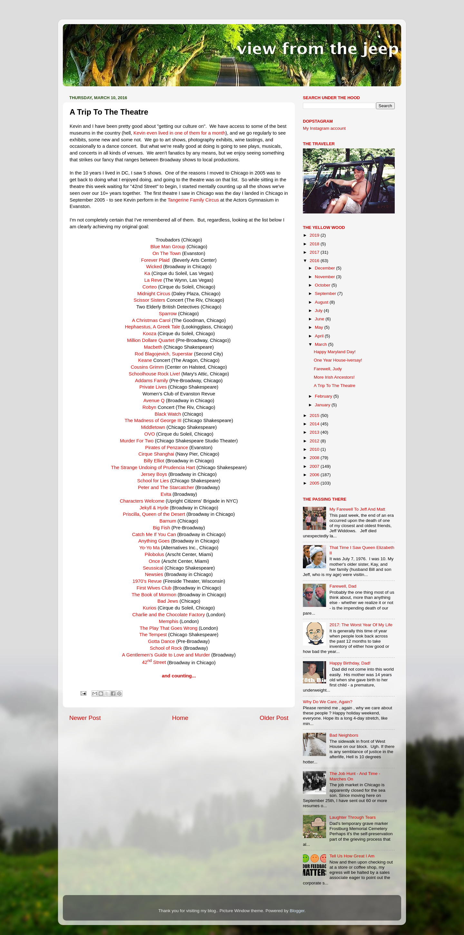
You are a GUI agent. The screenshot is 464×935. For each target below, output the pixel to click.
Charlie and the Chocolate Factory (168, 614)
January (323, 404)
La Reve (153, 280)
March (321, 344)
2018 (315, 243)
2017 (315, 252)
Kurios (149, 607)
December (325, 268)
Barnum (168, 521)
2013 (315, 432)
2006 (315, 474)
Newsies (154, 574)
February (324, 396)
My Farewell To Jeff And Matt (357, 509)
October (323, 285)
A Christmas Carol (151, 320)
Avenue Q (154, 400)
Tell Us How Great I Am (351, 856)
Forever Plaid (155, 260)
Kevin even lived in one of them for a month (179, 133)
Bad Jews (168, 601)
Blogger (297, 910)
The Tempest (153, 634)
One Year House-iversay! (338, 360)
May (319, 327)
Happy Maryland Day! (335, 351)
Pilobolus (154, 554)
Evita (165, 494)
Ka (147, 273)
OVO (150, 434)
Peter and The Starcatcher (166, 487)
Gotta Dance (161, 641)
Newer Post (85, 717)
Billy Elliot (155, 460)
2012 (315, 441)
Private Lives (153, 387)
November (325, 276)
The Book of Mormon (154, 594)
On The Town (166, 253)
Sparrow (168, 313)
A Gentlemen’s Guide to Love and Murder (166, 654)
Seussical (153, 568)
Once (155, 561)
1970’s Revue (147, 581)
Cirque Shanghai (157, 454)
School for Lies (153, 480)
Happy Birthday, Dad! (349, 663)
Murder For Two (137, 440)
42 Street (154, 662)
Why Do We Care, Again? (328, 701)
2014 (315, 423)
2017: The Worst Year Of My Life (360, 624)
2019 (315, 235)
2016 (315, 260)
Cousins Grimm (147, 367)
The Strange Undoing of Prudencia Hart (153, 467)
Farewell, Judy (328, 368)
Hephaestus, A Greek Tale (153, 326)
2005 (315, 483)
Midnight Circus (153, 293)
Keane (145, 360)
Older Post (274, 717)
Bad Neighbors (343, 735)
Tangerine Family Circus (194, 200)
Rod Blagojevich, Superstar (164, 353)
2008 (315, 457)
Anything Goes (153, 540)
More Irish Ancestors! (334, 377)
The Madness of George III (153, 420)
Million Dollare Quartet (151, 340)
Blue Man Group (167, 246)
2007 (315, 466)
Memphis (168, 621)
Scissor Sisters (149, 300)
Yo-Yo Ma (149, 547)
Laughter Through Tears (352, 817)
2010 (315, 449)
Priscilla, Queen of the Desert (154, 514)
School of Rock (166, 648)
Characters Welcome (142, 501)
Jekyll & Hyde (154, 507)
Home (180, 717)
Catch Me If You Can (154, 534)
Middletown (153, 427)
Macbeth (153, 347)
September (326, 293)
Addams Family (152, 380)
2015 (315, 415)
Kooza (149, 333)
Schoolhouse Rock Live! (154, 373)
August (322, 302)
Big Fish (161, 527)
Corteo (149, 286)
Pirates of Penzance (166, 447)
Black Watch (168, 414)
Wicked (154, 266)
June (320, 318)
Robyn (149, 407)
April (320, 336)
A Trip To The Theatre (334, 385)
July (319, 310)
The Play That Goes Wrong (169, 628)
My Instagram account (324, 128)
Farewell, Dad (342, 586)
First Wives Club (154, 587)
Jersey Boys (154, 474)
